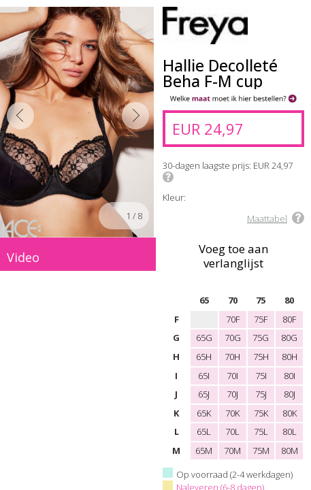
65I (204, 376)
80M (289, 450)
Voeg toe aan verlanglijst (233, 255)
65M (203, 450)
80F (289, 319)
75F (260, 319)
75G (260, 337)
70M (232, 450)
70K (232, 413)
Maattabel (267, 218)
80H (289, 356)
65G (204, 337)
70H (232, 356)
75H (261, 356)
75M (260, 450)
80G (289, 337)
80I (289, 376)
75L (261, 431)
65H (204, 356)
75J (261, 394)
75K (261, 413)
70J (232, 394)
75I (261, 376)
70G (233, 337)
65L (204, 431)
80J (289, 394)
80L (289, 431)
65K (204, 413)
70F (233, 319)
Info (168, 177)
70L (232, 431)
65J (204, 394)
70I (232, 376)
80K (289, 413)
